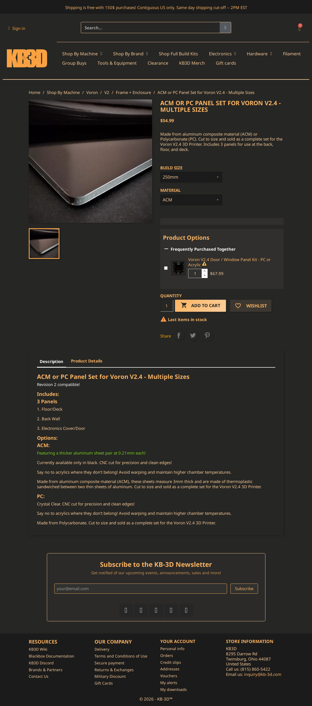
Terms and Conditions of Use (121, 656)
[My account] (17, 28)
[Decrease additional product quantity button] (205, 275)
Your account (177, 641)
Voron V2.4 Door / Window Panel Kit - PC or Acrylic (229, 262)
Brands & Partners (45, 669)
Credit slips (170, 662)
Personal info (172, 648)
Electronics (222, 53)
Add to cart (200, 305)
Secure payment (109, 662)
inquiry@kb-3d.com (262, 674)
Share (178, 335)
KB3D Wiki (38, 649)
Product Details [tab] (86, 361)
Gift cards (226, 63)
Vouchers (168, 675)
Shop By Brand (130, 53)
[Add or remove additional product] (166, 268)
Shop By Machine (82, 53)
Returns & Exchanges (114, 669)
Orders (166, 655)
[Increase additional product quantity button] (205, 271)
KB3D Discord (41, 662)
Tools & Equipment (117, 63)
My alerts (168, 682)
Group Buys (74, 63)
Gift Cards (104, 683)
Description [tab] (51, 361)
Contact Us (38, 676)
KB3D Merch (192, 63)
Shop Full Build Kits (178, 54)
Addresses (169, 668)
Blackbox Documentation (51, 656)
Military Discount (110, 676)
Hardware (259, 53)
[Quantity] (166, 306)
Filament (292, 54)
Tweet (192, 335)
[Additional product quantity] (195, 273)
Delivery (102, 649)
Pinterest (207, 335)
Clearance (158, 63)
